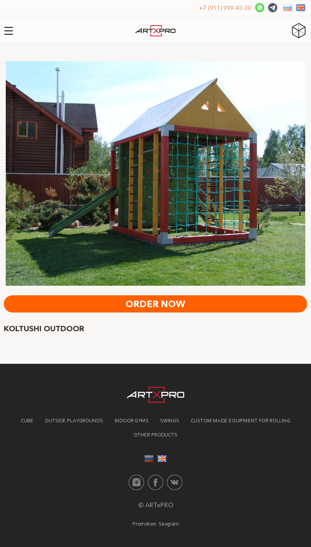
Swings (169, 421)
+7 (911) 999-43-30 (225, 7)
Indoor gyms (132, 421)
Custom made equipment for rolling (240, 421)
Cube (27, 421)
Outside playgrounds (74, 421)
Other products (155, 435)
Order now (155, 303)
